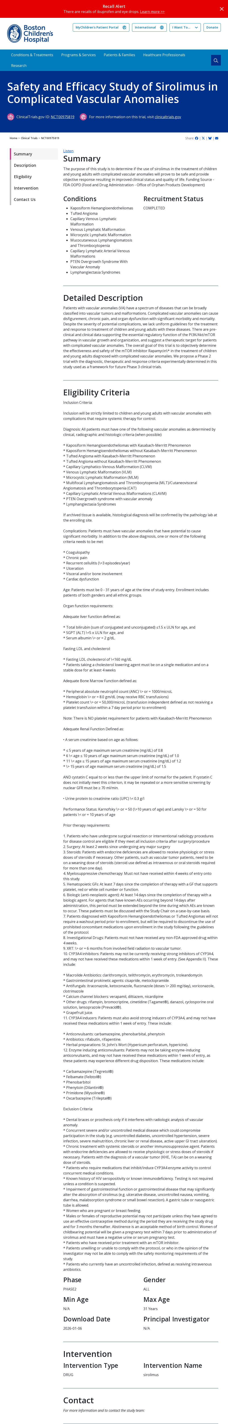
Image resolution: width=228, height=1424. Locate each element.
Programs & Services (78, 54)
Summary (23, 154)
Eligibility (23, 176)
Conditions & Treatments (32, 54)
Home (13, 138)
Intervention (26, 188)
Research (18, 65)
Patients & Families (119, 54)
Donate (212, 27)
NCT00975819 (62, 116)
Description (25, 165)
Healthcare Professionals (164, 54)
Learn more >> (152, 11)
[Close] (221, 9)
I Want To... (181, 27)
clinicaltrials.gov (168, 116)
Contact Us (25, 199)
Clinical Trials (29, 138)
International (145, 27)
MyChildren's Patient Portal (97, 27)
